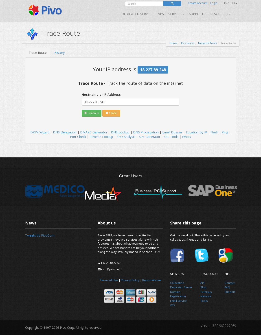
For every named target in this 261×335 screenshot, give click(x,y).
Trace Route (38, 52)
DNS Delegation (65, 132)
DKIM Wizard (39, 132)
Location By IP (196, 132)
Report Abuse (151, 280)
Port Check (78, 137)
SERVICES (176, 14)
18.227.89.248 (153, 69)
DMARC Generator (93, 132)
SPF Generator (149, 137)
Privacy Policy (130, 280)
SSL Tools (171, 137)
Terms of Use (109, 280)
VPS (161, 14)
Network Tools (207, 43)
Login (213, 3)
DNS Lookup (120, 132)
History (59, 52)
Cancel (111, 113)
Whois (186, 137)
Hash (214, 132)
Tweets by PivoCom (39, 235)
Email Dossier (172, 132)
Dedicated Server (137, 14)
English (230, 3)
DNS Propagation (146, 132)
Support (197, 14)
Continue (91, 113)
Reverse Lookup (101, 137)
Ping (225, 132)
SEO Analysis (126, 137)
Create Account (197, 3)
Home (173, 43)
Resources (220, 14)
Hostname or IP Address (101, 94)
